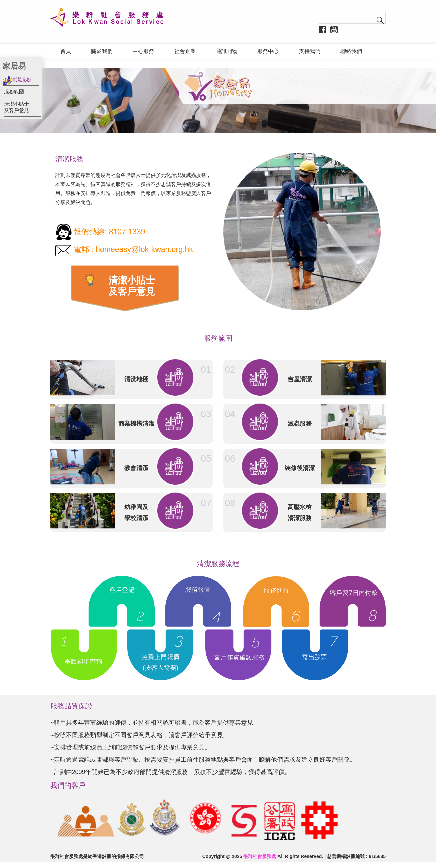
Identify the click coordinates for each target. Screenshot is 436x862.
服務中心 (268, 51)
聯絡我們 (351, 51)
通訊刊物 (226, 51)
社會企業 (185, 51)
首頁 (65, 51)
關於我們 (102, 51)
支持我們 (309, 51)
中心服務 (143, 51)
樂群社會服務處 (259, 856)
